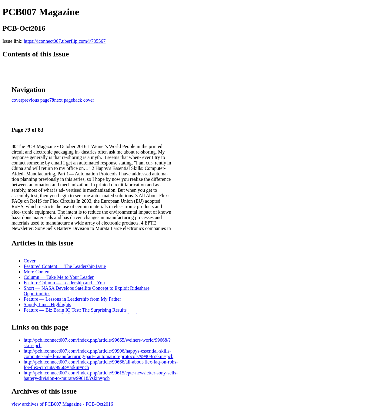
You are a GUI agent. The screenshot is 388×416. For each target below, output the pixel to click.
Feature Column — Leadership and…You (64, 282)
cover (17, 100)
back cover (83, 100)
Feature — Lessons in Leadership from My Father (72, 299)
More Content (37, 271)
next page (63, 100)
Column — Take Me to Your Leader (59, 277)
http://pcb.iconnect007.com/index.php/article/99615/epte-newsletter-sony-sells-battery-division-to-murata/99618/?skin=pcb (101, 375)
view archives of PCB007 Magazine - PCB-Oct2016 (62, 404)
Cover (29, 260)
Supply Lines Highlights (47, 304)
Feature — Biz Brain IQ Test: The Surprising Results (75, 310)
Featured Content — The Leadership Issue (65, 266)
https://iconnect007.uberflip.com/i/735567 (64, 41)
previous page (35, 100)
